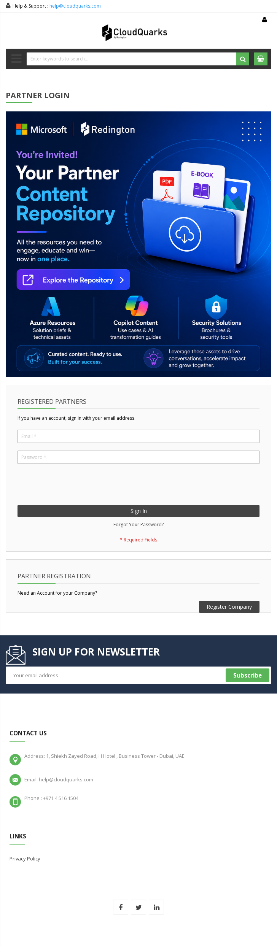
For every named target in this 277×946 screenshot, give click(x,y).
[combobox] (138, 58)
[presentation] (75, 486)
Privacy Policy (25, 858)
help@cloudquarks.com (75, 6)
